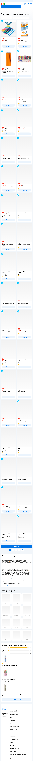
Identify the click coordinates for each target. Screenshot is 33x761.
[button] (13, 6)
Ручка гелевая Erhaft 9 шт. (8, 679)
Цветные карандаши (13, 738)
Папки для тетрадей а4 (14, 716)
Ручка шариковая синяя (14, 739)
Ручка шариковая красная (14, 748)
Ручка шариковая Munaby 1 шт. (9, 665)
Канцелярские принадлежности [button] (5, 711)
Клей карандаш (12, 720)
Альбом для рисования (14, 714)
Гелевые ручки (12, 730)
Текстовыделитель (13, 727)
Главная (2, 10)
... (20, 549)
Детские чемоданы (13, 752)
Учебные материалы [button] (4, 716)
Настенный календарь (14, 710)
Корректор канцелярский (14, 726)
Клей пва (11, 742)
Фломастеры (12, 724)
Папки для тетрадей (13, 711)
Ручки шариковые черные (14, 746)
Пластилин (12, 760)
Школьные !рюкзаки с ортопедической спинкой (18, 754)
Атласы (11, 755)
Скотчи (11, 721)
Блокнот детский (13, 713)
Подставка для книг (13, 736)
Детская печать (12, 745)
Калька (11, 732)
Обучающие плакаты (13, 758)
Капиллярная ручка (13, 729)
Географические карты (14, 757)
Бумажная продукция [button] (4, 709)
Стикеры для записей (13, 741)
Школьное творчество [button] (4, 718)
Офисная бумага (13, 708)
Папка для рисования (13, 749)
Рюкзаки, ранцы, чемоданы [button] (5, 714)
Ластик (11, 723)
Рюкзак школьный (13, 751)
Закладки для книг (13, 735)
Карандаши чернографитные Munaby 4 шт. (13, 694)
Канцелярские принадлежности (7, 11)
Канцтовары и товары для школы (12, 10)
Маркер (11, 733)
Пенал (11, 717)
